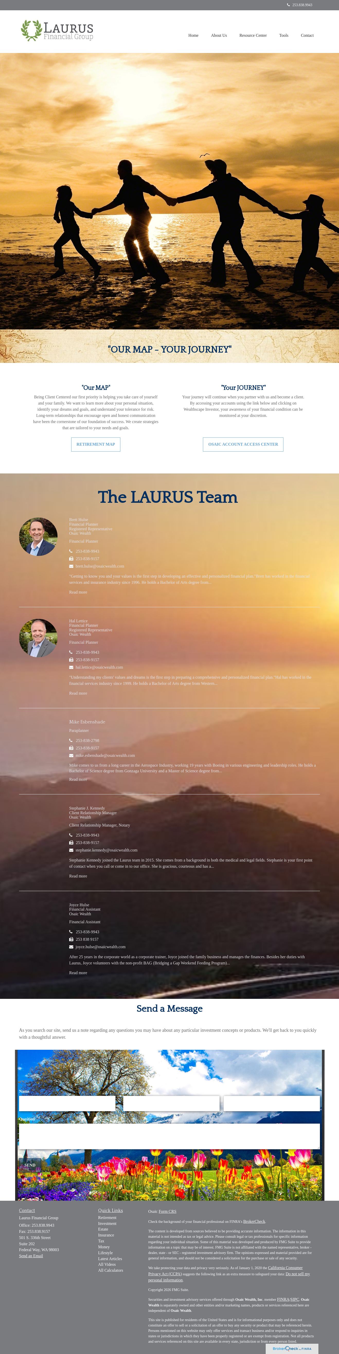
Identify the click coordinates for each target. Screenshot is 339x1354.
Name (24, 1091)
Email (128, 1091)
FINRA (283, 1299)
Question (27, 1119)
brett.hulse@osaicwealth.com (100, 566)
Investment (107, 1223)
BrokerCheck (254, 1221)
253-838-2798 (87, 740)
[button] (217, 31)
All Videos (107, 1264)
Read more (78, 592)
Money (104, 1247)
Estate (103, 1229)
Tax (101, 1241)
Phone (229, 1091)
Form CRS (167, 1211)
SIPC (294, 1299)
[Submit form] (30, 1165)
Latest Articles (110, 1259)
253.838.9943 (299, 5)
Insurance (106, 1235)
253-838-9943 (87, 551)
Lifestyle (105, 1253)
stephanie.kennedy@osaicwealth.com (106, 850)
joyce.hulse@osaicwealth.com (101, 947)
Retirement (107, 1217)
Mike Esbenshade (87, 722)
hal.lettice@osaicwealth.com (99, 667)
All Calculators (110, 1270)
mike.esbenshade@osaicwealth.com (105, 755)
